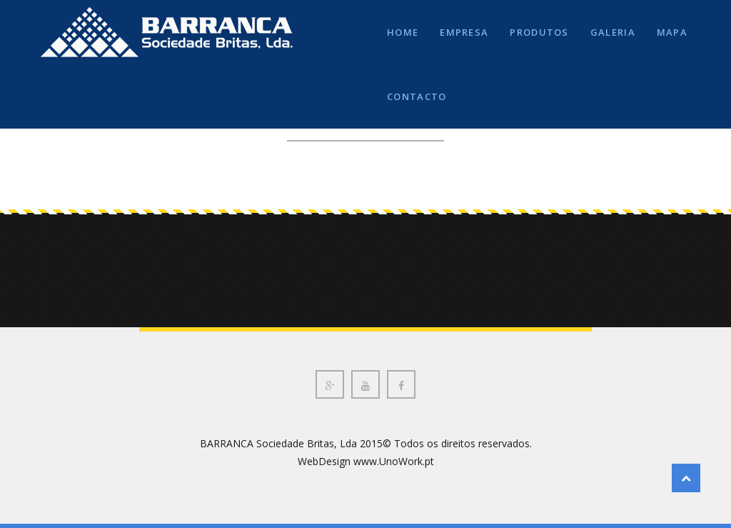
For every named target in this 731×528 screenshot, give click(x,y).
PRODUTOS (539, 32)
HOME (402, 32)
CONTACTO (416, 96)
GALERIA (612, 32)
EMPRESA (464, 32)
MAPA (672, 32)
